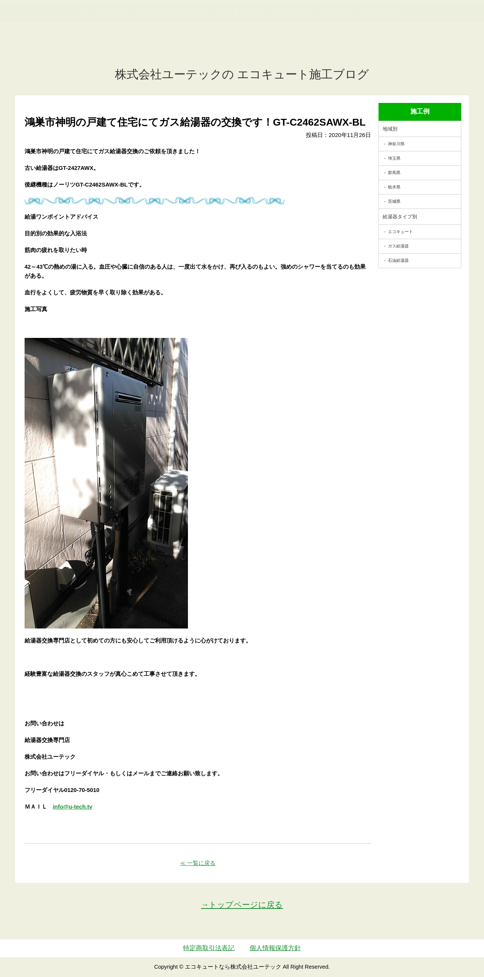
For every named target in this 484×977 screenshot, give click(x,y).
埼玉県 (394, 158)
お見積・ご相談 (451, 19)
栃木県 (394, 187)
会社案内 (334, 49)
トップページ (102, 49)
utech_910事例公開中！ (155, 24)
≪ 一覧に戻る (198, 863)
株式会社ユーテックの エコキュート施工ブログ (242, 74)
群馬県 (394, 172)
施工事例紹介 (240, 49)
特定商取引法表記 (208, 948)
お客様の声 (291, 49)
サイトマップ (381, 49)
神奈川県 (396, 144)
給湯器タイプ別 (400, 216)
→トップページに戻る (242, 904)
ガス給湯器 (398, 246)
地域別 (390, 129)
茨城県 (394, 201)
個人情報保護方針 (275, 948)
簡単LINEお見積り (395, 19)
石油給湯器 (398, 260)
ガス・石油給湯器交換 (171, 49)
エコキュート (400, 231)
